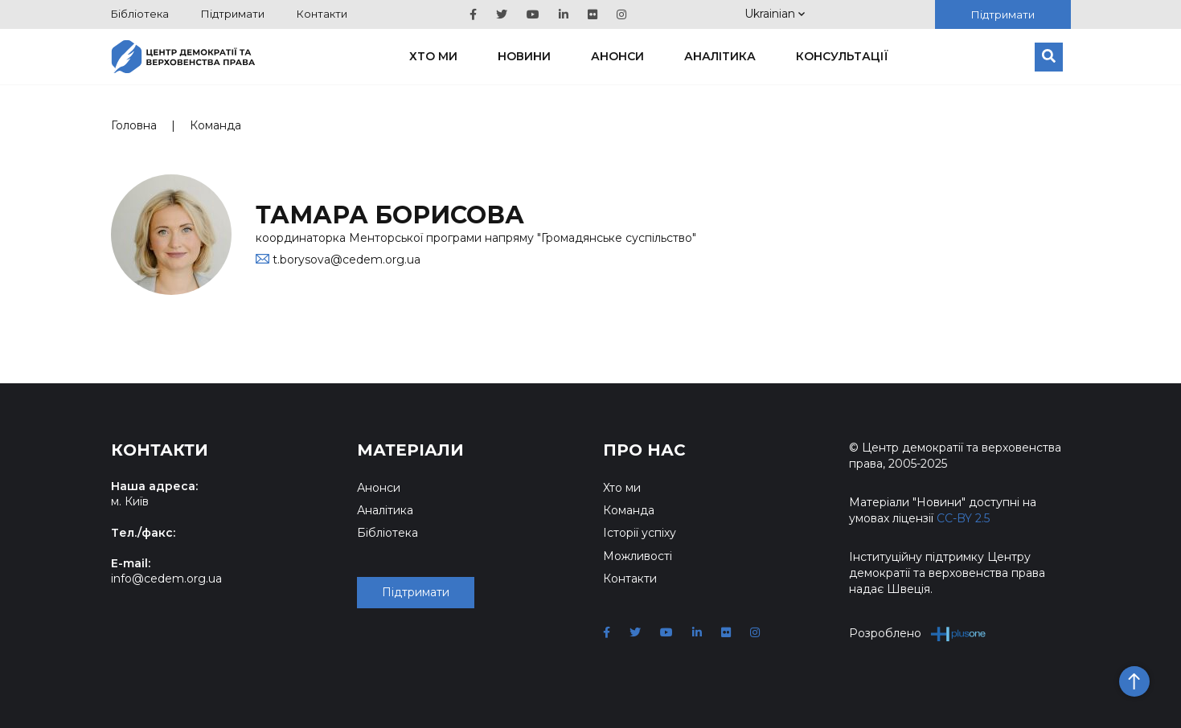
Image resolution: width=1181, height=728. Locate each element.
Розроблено (917, 634)
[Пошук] (1049, 57)
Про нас (644, 450)
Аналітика (720, 56)
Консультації (842, 56)
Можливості (637, 556)
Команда (215, 125)
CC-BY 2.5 (963, 518)
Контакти (322, 13)
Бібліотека (140, 13)
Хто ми (433, 56)
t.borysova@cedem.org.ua (346, 259)
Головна (134, 125)
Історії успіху (639, 533)
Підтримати (232, 13)
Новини (524, 56)
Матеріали (410, 450)
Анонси (617, 56)
